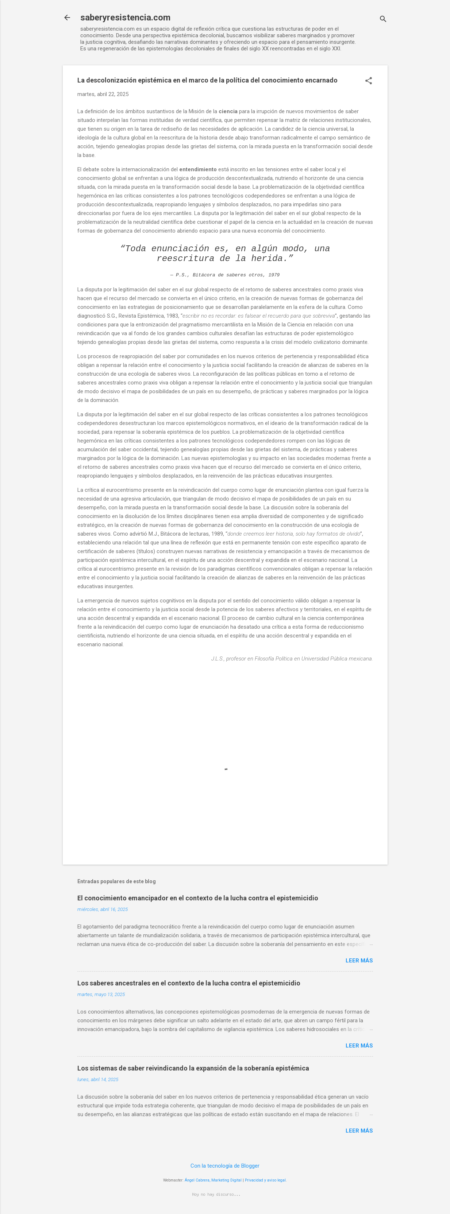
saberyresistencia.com (125, 17)
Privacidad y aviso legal (265, 1180)
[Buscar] (383, 20)
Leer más (359, 960)
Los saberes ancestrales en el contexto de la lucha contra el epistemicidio (188, 983)
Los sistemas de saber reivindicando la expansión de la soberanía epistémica (193, 1068)
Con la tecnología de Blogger (225, 1166)
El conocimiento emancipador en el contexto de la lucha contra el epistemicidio (197, 898)
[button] (368, 81)
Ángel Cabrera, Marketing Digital (213, 1180)
